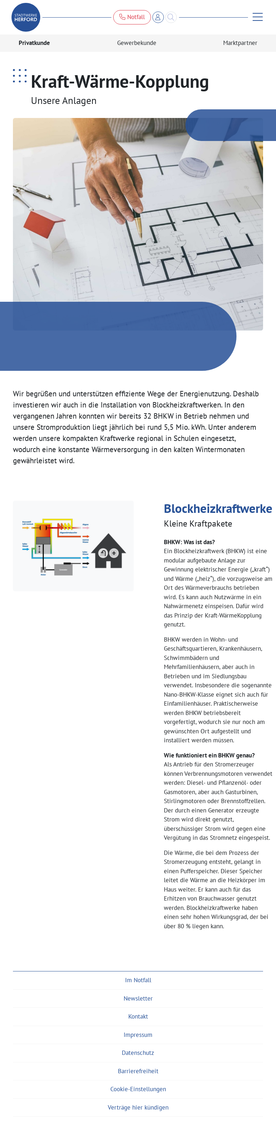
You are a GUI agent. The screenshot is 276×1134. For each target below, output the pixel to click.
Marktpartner (240, 43)
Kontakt (138, 1016)
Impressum (138, 1035)
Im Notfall (138, 980)
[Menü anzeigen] (255, 17)
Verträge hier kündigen (138, 1107)
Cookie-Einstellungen (138, 1089)
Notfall (132, 17)
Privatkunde (34, 43)
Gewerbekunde (136, 43)
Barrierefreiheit (138, 1071)
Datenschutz (138, 1053)
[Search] (171, 17)
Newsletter (138, 998)
